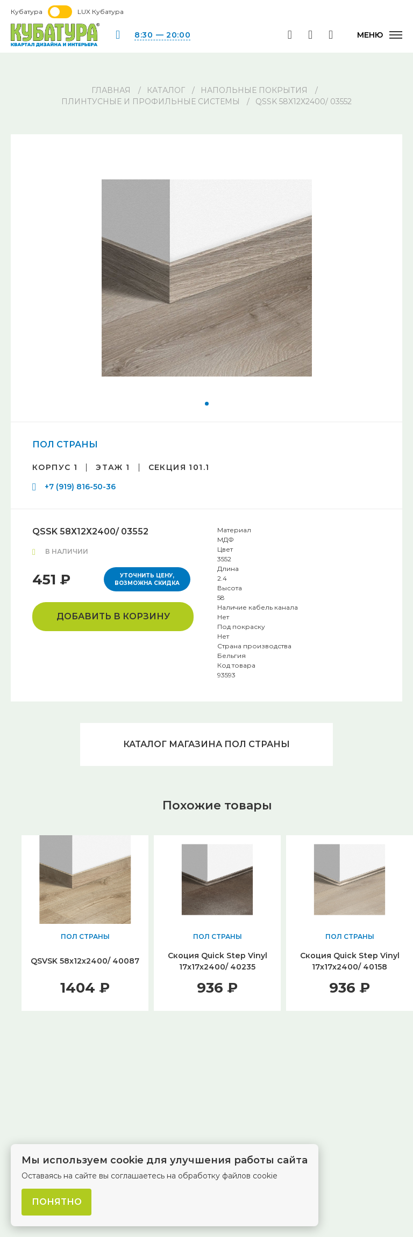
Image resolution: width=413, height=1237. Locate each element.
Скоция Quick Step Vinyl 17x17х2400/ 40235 (217, 961)
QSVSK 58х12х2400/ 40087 (85, 961)
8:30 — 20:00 (162, 35)
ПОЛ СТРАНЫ (65, 444)
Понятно (57, 1202)
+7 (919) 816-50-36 (80, 486)
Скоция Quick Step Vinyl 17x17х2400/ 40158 (350, 961)
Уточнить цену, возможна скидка (147, 579)
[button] (207, 404)
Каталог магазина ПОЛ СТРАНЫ (206, 744)
